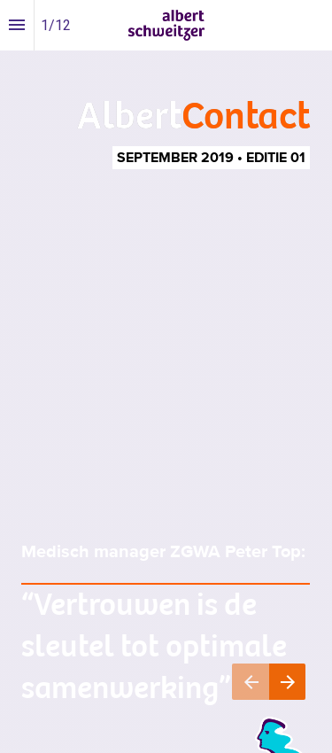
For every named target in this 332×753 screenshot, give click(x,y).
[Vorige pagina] (250, 682)
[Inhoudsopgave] (17, 25)
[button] (165, 25)
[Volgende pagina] (287, 682)
